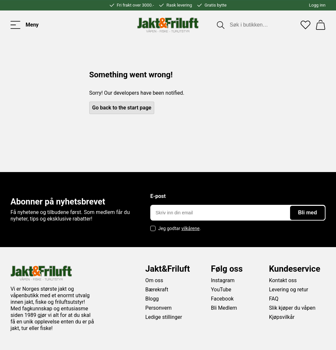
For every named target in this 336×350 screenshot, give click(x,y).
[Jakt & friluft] (168, 24)
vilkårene (190, 228)
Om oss (154, 280)
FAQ (274, 299)
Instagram (223, 280)
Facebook (222, 299)
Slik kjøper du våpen (292, 308)
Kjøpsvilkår (282, 317)
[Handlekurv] (321, 25)
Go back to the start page (121, 108)
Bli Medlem (224, 308)
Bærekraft (156, 289)
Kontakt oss (283, 280)
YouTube (221, 289)
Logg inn (317, 5)
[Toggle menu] (24, 25)
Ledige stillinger (163, 317)
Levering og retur (288, 289)
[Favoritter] (305, 25)
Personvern (158, 308)
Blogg (152, 299)
